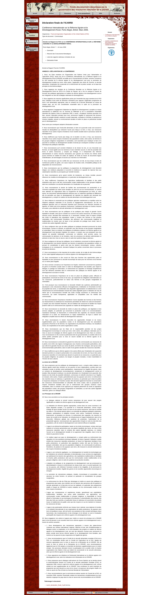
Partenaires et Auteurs (32, 21)
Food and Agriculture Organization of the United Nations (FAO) (70, 34)
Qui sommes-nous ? (32, 42)
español (118, 3)
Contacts (31, 592)
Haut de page (119, 588)
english (122, 3)
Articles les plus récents (32, 49)
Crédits (51, 592)
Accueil (35, 13)
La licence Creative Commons (78, 592)
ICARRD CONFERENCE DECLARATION (111, 41)
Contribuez (32, 35)
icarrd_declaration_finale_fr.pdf (55, 585)
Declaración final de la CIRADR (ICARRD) (111, 44)
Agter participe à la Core (100, 593)
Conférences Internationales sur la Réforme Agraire (112, 35)
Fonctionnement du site (32, 28)
